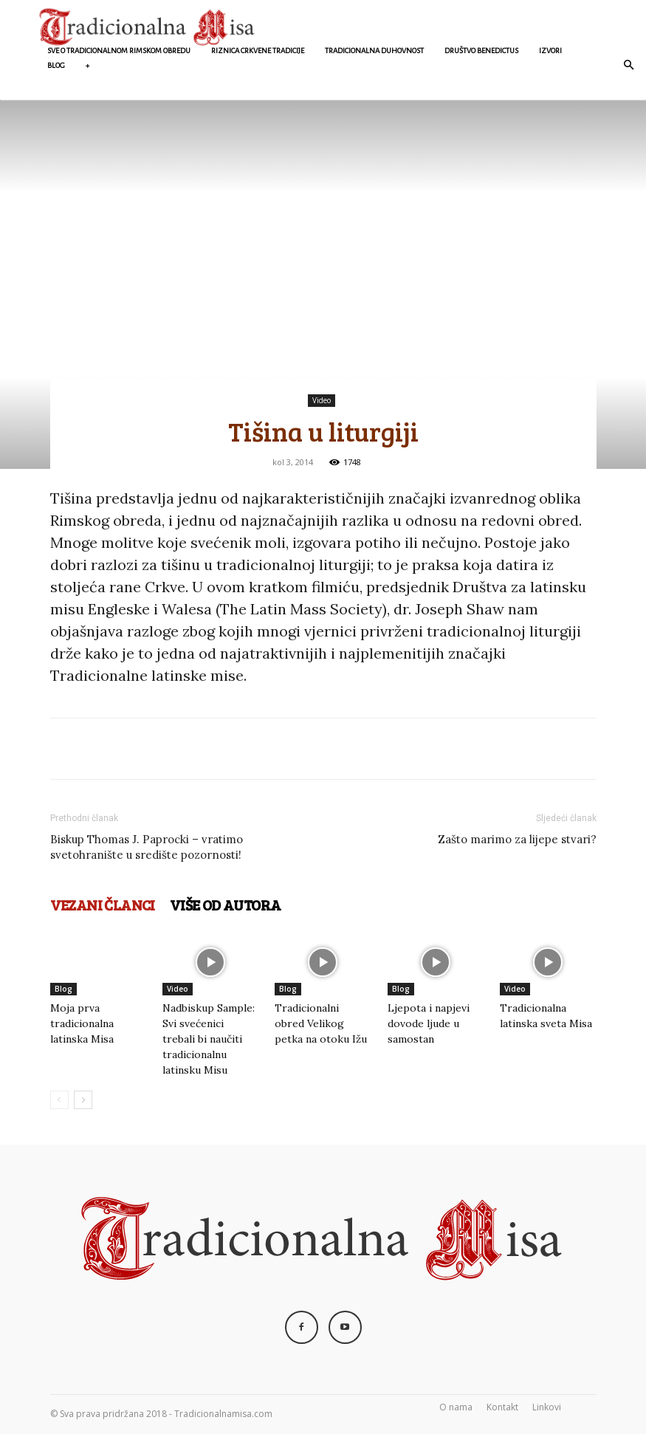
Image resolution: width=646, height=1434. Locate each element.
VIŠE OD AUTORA (225, 904)
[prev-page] (59, 1100)
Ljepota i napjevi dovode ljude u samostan (429, 1023)
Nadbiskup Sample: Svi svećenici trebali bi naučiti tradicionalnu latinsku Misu (208, 1039)
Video (321, 400)
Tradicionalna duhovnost (374, 51)
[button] (628, 65)
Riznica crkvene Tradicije (257, 51)
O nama (456, 1407)
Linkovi (546, 1407)
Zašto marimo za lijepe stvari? (517, 839)
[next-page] (83, 1100)
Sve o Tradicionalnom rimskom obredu (118, 51)
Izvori (550, 51)
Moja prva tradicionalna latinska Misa (82, 1023)
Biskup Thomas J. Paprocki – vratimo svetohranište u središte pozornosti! (146, 847)
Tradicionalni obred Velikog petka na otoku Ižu (321, 1023)
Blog (56, 65)
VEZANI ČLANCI (102, 904)
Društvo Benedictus (481, 51)
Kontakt (502, 1407)
